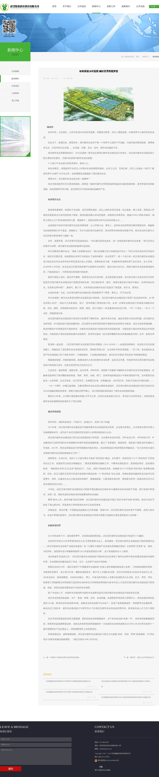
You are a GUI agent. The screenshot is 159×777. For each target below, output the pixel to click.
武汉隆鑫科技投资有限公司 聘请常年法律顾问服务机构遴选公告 (68, 681)
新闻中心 (146, 57)
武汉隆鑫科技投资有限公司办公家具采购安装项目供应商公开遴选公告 (126, 697)
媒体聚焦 (156, 57)
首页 (54, 6)
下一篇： (138, 657)
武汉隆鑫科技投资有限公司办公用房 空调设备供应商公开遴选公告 (69, 692)
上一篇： (61, 657)
